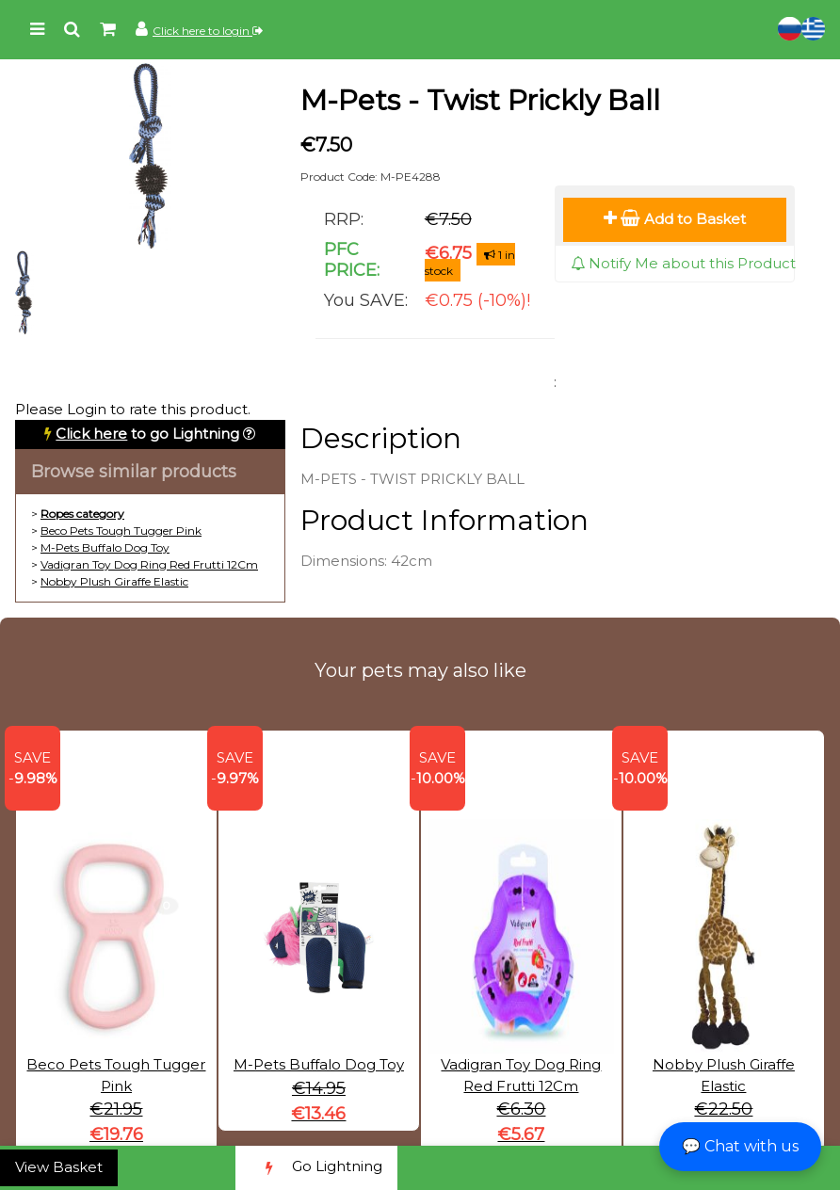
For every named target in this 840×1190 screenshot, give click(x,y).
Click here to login (208, 31)
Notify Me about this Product (683, 263)
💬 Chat (740, 1146)
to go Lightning (147, 433)
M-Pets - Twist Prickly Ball (480, 100)
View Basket (59, 1167)
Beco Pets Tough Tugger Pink (121, 530)
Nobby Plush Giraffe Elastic (114, 581)
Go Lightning (316, 1167)
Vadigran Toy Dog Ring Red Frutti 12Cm (149, 564)
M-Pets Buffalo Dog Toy (105, 547)
